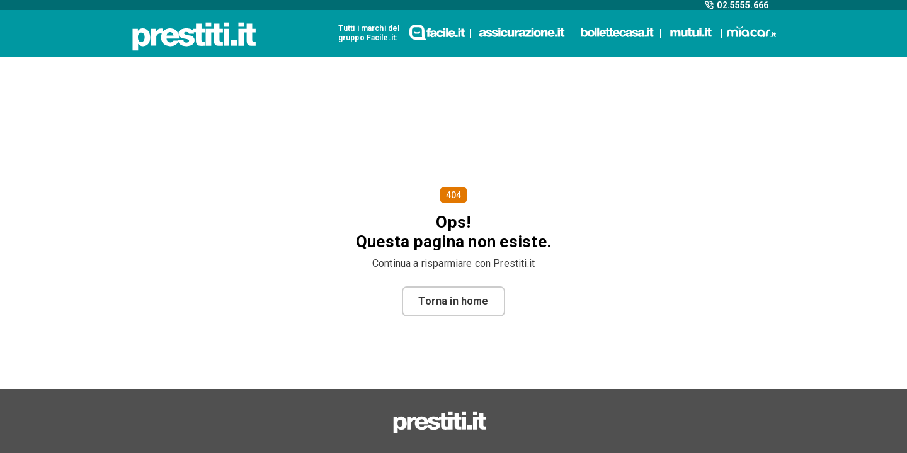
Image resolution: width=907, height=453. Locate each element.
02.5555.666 (736, 5)
